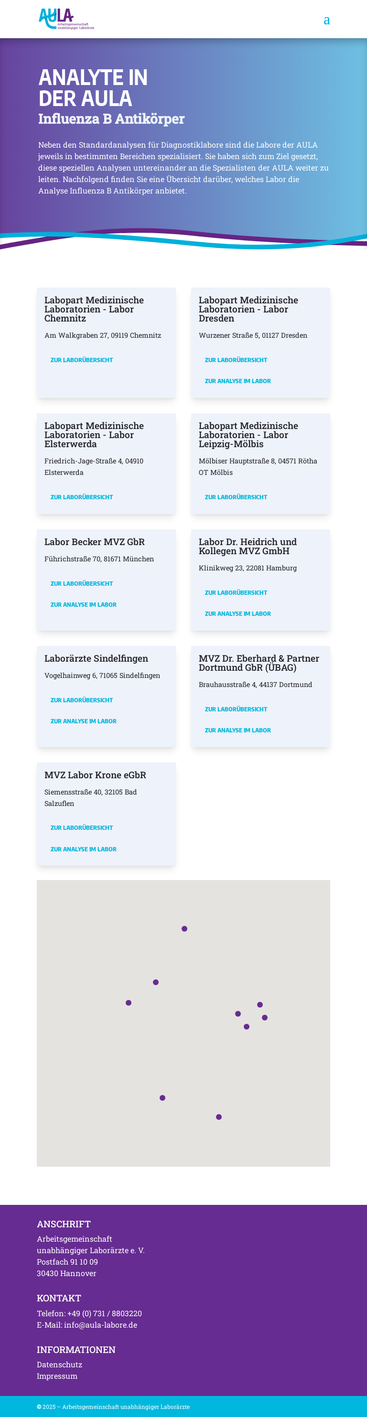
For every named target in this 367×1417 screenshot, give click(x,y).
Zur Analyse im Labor (238, 381)
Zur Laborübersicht (82, 360)
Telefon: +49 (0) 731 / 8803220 (89, 1313)
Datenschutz (59, 1364)
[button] (238, 1014)
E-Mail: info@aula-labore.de (87, 1325)
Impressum (57, 1376)
